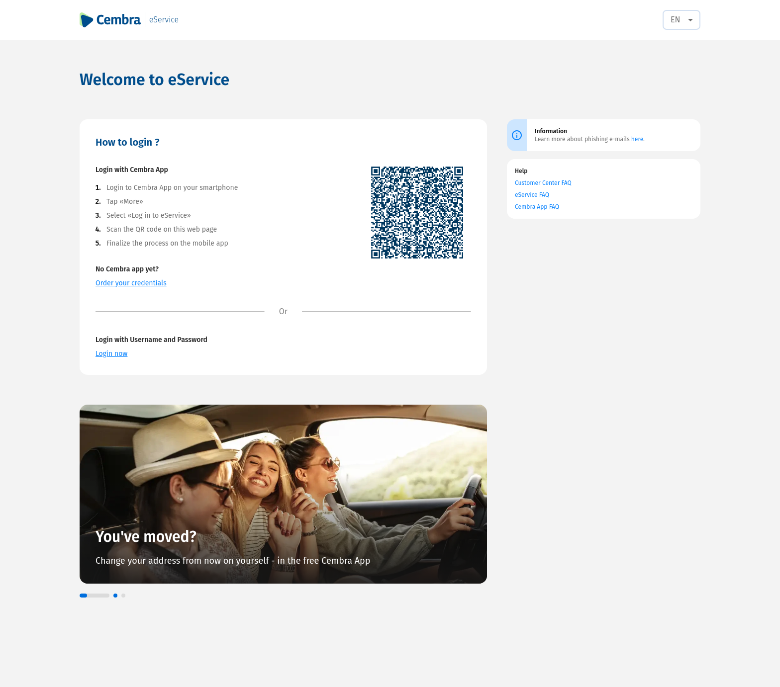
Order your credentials (131, 283)
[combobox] (681, 20)
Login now (111, 353)
